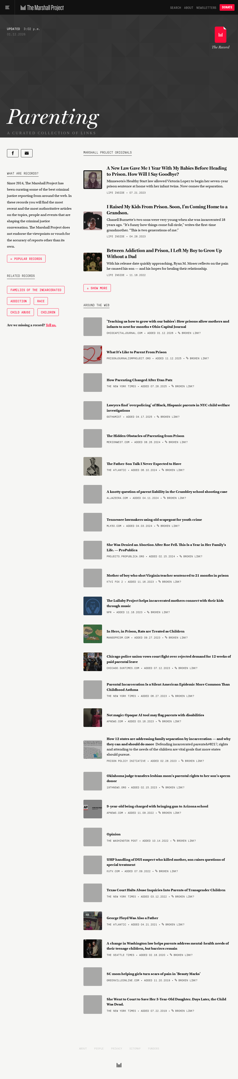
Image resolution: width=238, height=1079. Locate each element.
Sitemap (135, 1048)
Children (48, 312)
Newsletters (206, 7)
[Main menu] (7, 7)
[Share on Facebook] (13, 153)
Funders (153, 1048)
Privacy (116, 1048)
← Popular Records (26, 258)
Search (175, 7)
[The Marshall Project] (41, 7)
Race (40, 301)
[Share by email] (27, 153)
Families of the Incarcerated (35, 290)
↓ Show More (97, 288)
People (99, 1048)
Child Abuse (20, 312)
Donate (227, 7)
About (188, 7)
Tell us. (51, 325)
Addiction (18, 301)
